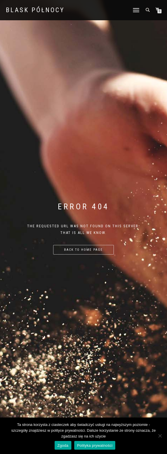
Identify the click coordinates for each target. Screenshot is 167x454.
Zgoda (62, 445)
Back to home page (83, 250)
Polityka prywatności (95, 445)
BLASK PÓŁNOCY (35, 10)
